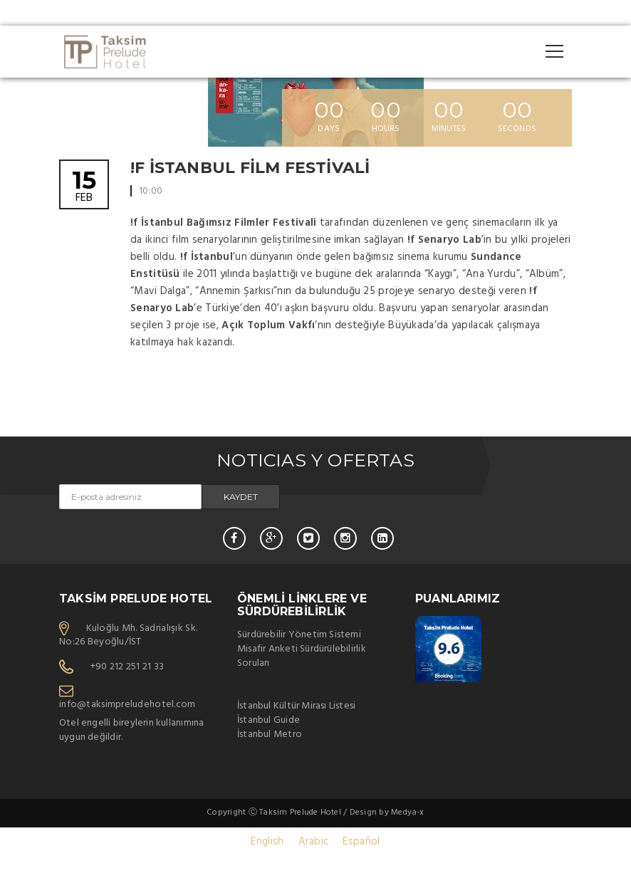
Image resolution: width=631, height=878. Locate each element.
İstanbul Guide (268, 720)
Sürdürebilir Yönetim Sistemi (299, 635)
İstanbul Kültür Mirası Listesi (296, 706)
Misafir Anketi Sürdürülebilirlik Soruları (301, 656)
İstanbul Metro (269, 734)
